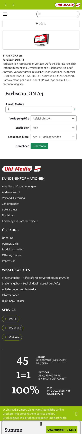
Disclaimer (8, 215)
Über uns (7, 237)
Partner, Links (10, 243)
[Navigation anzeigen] (5, 14)
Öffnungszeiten (11, 255)
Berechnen (22, 146)
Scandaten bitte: (18, 136)
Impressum (8, 261)
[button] (75, 109)
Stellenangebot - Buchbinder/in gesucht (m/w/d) (31, 283)
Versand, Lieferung (13, 198)
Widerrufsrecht (11, 192)
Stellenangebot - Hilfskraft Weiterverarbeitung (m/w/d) (35, 277)
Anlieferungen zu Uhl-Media (19, 289)
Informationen (10, 295)
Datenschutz (9, 209)
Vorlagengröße (19, 118)
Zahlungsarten (10, 203)
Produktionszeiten (13, 249)
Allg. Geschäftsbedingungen (19, 186)
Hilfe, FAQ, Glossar (13, 300)
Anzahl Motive (14, 104)
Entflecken (22, 127)
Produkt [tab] (41, 23)
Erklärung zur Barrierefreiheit (20, 221)
